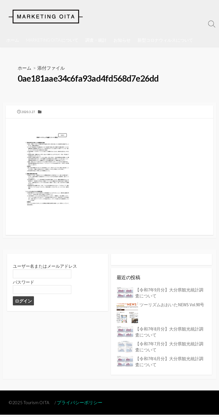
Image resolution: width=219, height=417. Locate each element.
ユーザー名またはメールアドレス (45, 268)
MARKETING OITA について (52, 40)
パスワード (23, 284)
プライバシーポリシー (81, 404)
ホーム (12, 40)
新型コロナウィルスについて (165, 40)
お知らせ (122, 40)
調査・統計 (96, 40)
